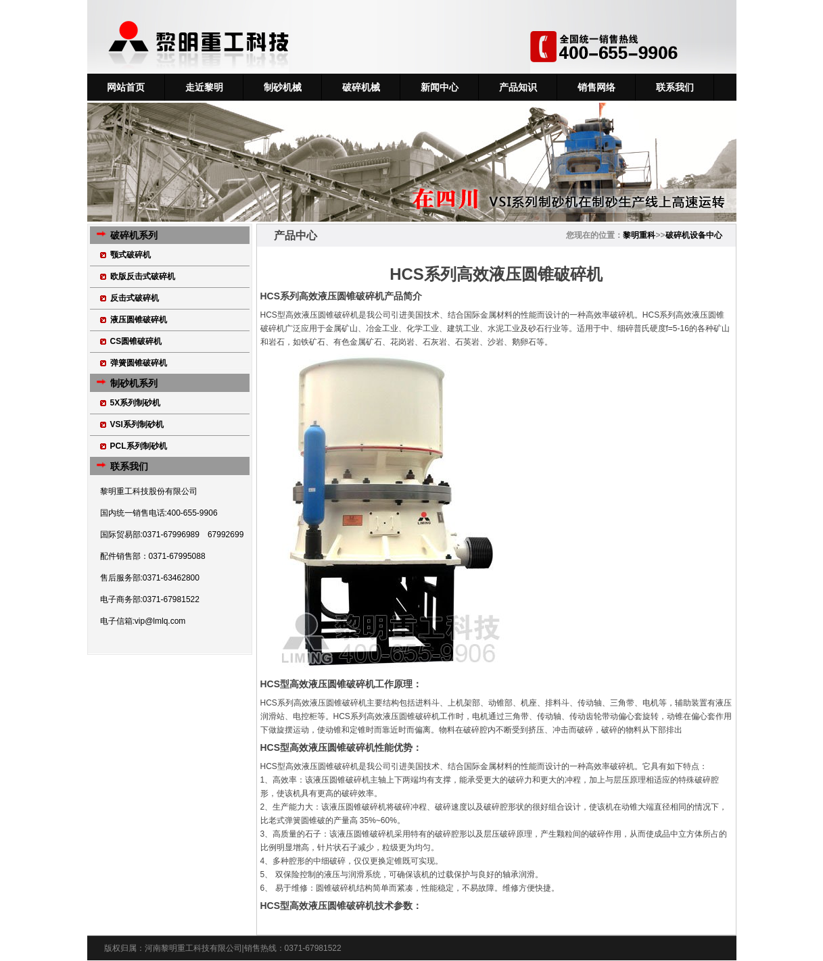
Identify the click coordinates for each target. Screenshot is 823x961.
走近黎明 (204, 87)
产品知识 (518, 87)
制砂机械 (283, 87)
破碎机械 (361, 87)
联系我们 (675, 87)
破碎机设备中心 (693, 235)
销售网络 (596, 87)
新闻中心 (439, 87)
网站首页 (126, 87)
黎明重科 (639, 235)
